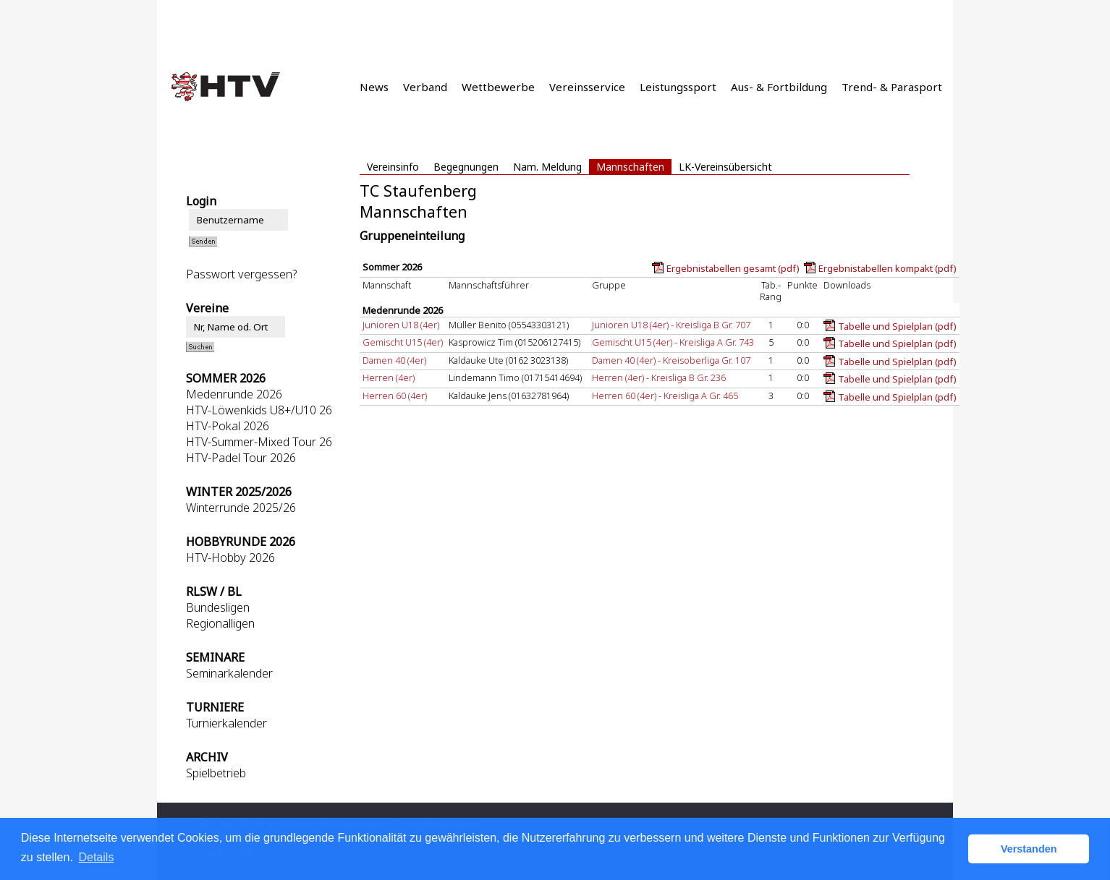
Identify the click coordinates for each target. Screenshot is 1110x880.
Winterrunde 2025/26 (241, 508)
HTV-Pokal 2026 (227, 426)
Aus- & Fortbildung (779, 87)
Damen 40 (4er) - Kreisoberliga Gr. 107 (671, 360)
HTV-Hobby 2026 (230, 557)
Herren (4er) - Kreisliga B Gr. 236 (659, 377)
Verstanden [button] (1029, 849)
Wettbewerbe (498, 87)
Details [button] (96, 857)
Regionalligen (220, 623)
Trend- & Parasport (892, 87)
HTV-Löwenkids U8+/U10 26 (259, 410)
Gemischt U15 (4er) (403, 342)
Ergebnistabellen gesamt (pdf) (733, 268)
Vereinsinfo (393, 167)
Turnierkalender (226, 723)
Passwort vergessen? (241, 274)
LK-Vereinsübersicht (725, 167)
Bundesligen (218, 607)
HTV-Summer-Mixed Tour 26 (259, 442)
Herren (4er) (389, 377)
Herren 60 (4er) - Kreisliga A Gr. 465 (665, 395)
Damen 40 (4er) (394, 360)
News (374, 87)
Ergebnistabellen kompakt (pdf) (887, 268)
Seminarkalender (229, 673)
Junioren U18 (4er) (401, 324)
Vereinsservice (587, 87)
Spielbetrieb (216, 773)
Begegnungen (466, 167)
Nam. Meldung (547, 167)
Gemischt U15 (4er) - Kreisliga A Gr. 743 (673, 342)
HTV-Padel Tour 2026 (241, 458)
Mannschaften (630, 167)
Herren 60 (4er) (395, 395)
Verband (425, 87)
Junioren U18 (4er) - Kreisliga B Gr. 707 (671, 324)
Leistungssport (678, 87)
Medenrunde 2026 (234, 394)
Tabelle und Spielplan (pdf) (897, 326)
